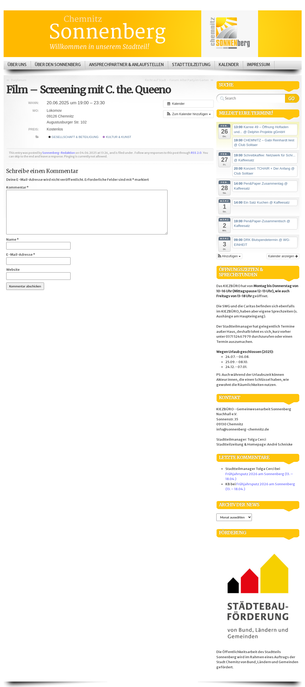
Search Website (292, 98)
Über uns (17, 64)
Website (13, 269)
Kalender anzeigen (282, 256)
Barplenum (18, 80)
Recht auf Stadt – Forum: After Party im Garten (177, 80)
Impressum (258, 64)
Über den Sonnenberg (58, 64)
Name (12, 239)
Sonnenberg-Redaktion (58, 153)
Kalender (229, 64)
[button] (188, 114)
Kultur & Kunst (117, 136)
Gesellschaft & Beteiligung (73, 136)
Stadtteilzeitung (191, 64)
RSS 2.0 (196, 153)
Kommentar (17, 187)
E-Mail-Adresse (20, 254)
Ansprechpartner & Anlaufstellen (126, 64)
